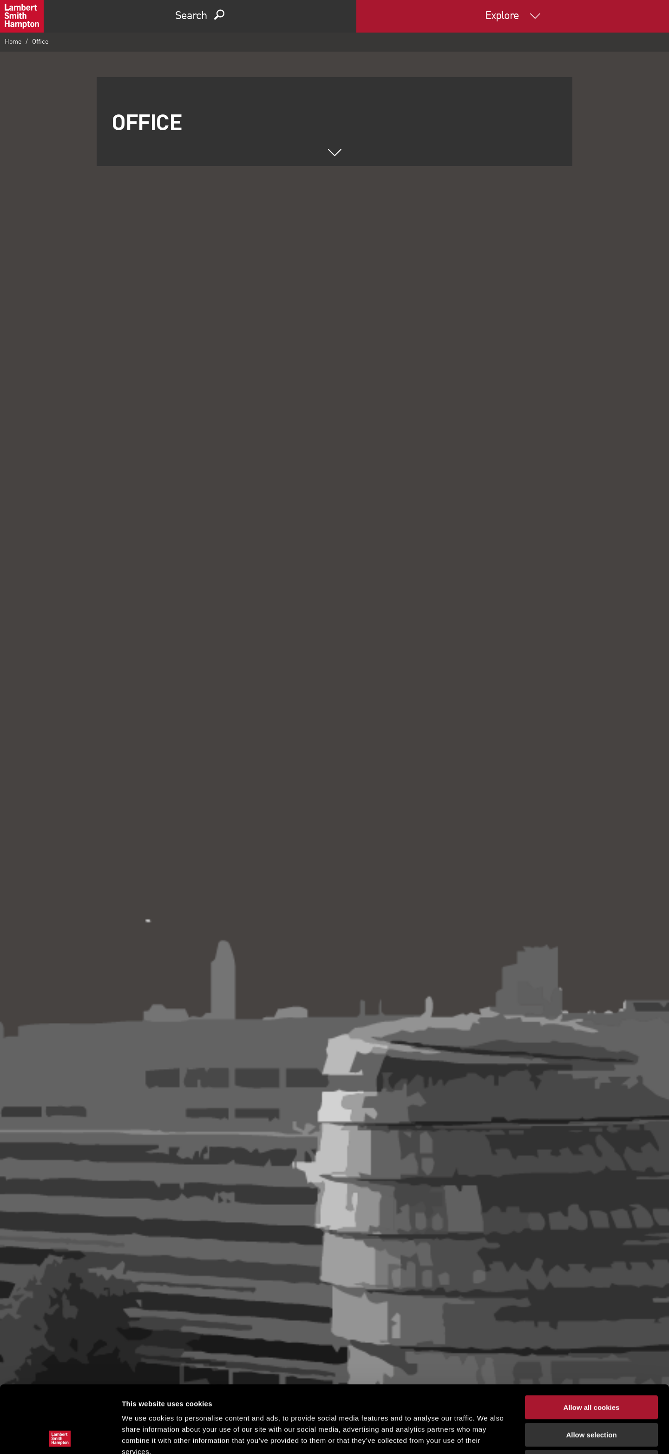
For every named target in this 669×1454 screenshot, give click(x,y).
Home (13, 42)
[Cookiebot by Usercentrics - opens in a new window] (60, 1436)
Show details (487, 1436)
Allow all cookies (592, 1340)
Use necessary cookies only (591, 1395)
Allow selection (591, 1368)
